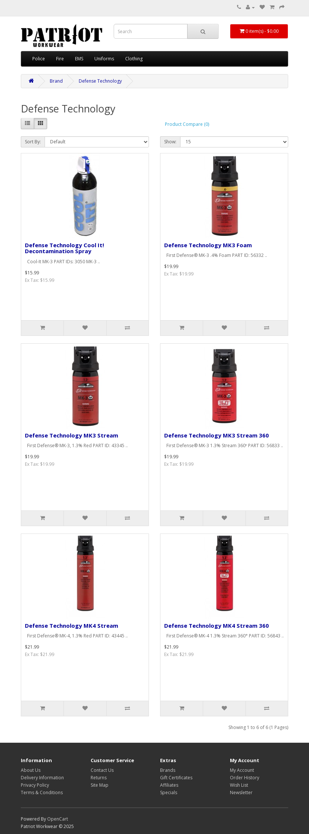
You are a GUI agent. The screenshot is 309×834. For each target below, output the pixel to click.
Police (38, 58)
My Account (242, 770)
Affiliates (169, 785)
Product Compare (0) (187, 124)
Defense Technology (100, 81)
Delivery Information (42, 777)
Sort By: (33, 142)
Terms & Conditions (42, 792)
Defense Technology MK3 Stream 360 (216, 435)
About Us (30, 770)
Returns (99, 777)
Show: (170, 142)
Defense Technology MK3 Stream (71, 435)
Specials (168, 792)
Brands (167, 770)
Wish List (239, 785)
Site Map (99, 785)
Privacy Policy (35, 785)
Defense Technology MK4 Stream (71, 625)
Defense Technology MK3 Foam (208, 245)
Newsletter (241, 792)
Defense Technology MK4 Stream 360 (216, 625)
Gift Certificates (176, 777)
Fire (60, 58)
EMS (79, 58)
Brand (56, 81)
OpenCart (57, 819)
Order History (244, 777)
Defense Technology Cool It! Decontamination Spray (64, 248)
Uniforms (104, 58)
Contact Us (102, 770)
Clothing (134, 58)
